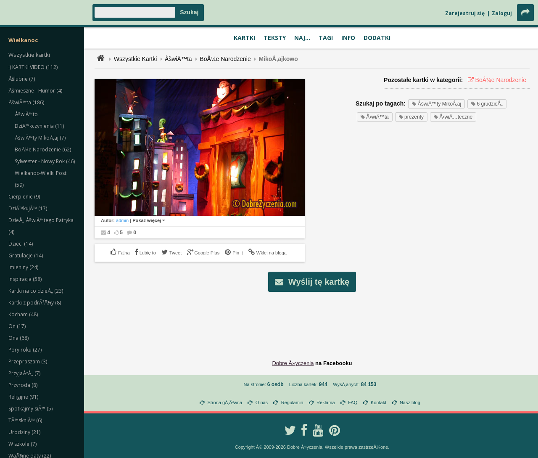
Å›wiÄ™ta (375, 117)
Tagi (326, 38)
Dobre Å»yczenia (293, 363)
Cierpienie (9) (24, 196)
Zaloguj (502, 13)
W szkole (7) (22, 443)
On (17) (17, 326)
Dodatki (377, 38)
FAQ (352, 402)
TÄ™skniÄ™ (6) (25, 420)
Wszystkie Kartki (135, 59)
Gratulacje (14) (25, 255)
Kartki (244, 38)
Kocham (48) (23, 314)
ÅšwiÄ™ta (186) (26, 102)
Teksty (275, 38)
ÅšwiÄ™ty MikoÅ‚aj (436, 104)
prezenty (411, 117)
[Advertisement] (312, 319)
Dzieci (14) (20, 243)
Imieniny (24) (23, 267)
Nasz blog (410, 402)
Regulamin (292, 402)
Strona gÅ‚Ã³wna (225, 402)
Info (348, 38)
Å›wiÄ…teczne (453, 117)
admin (122, 220)
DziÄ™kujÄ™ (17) (27, 208)
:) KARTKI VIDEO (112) (33, 67)
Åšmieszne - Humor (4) (35, 90)
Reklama (325, 402)
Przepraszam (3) (27, 361)
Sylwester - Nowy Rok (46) (45, 161)
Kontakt (378, 402)
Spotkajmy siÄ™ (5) (30, 408)
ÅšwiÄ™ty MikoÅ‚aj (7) (40, 137)
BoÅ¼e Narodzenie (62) (43, 149)
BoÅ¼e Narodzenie (225, 59)
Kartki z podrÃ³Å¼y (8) (34, 302)
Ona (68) (18, 338)
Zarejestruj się (465, 13)
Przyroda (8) (22, 385)
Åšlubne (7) (21, 78)
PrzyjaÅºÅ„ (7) (24, 373)
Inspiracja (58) (25, 279)
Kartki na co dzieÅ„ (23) (35, 290)
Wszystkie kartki (29, 54)
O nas (262, 402)
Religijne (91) (23, 396)
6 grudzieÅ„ (487, 104)
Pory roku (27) (25, 349)
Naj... (302, 38)
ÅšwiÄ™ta (178, 59)
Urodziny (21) (24, 432)
